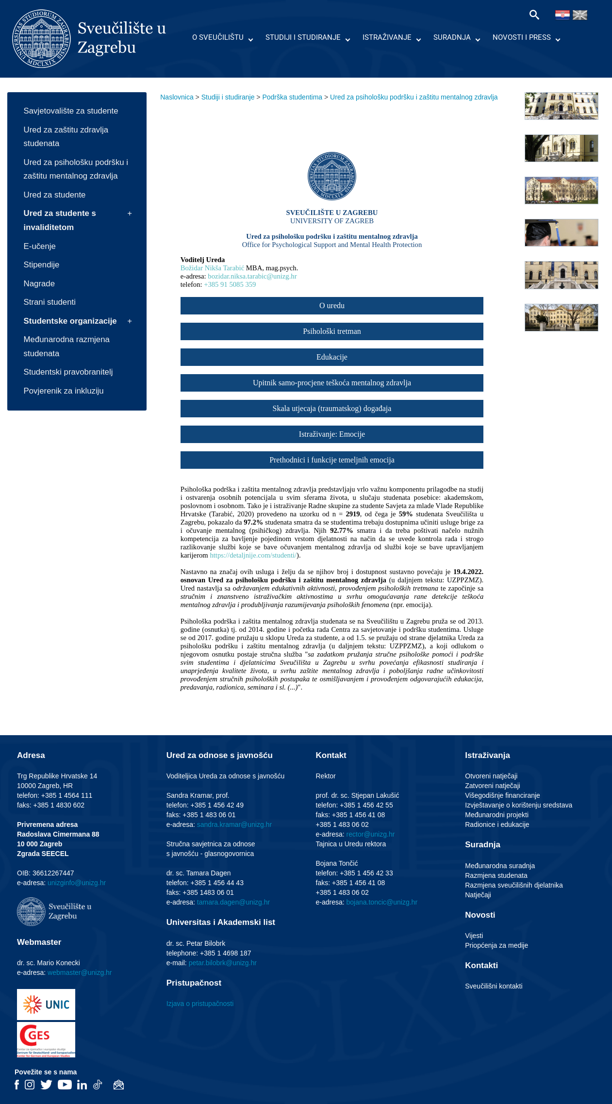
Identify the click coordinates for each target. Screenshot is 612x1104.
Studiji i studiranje (303, 37)
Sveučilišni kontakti (493, 986)
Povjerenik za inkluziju (64, 390)
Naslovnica (176, 97)
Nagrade (39, 283)
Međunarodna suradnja (500, 866)
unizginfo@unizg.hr (77, 883)
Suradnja (452, 37)
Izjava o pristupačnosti (200, 1003)
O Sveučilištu (218, 37)
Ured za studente (55, 194)
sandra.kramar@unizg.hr (234, 824)
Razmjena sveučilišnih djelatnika (514, 885)
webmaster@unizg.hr (80, 972)
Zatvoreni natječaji (492, 786)
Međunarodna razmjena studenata (67, 346)
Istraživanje (387, 37)
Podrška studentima (292, 97)
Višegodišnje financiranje (502, 795)
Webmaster (39, 942)
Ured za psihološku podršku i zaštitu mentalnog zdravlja (76, 169)
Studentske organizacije (70, 321)
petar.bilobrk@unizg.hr (223, 963)
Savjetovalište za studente (71, 110)
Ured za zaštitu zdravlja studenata (66, 136)
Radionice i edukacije (497, 824)
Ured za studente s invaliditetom (60, 220)
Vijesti (474, 935)
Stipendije (42, 264)
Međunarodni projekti (497, 815)
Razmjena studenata (496, 875)
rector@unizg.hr (371, 834)
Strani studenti (50, 302)
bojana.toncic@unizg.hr (382, 902)
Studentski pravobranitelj (68, 372)
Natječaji (478, 895)
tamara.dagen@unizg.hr (233, 902)
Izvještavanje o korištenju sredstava (518, 805)
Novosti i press (522, 37)
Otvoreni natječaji (491, 776)
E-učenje (40, 246)
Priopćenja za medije (496, 945)
